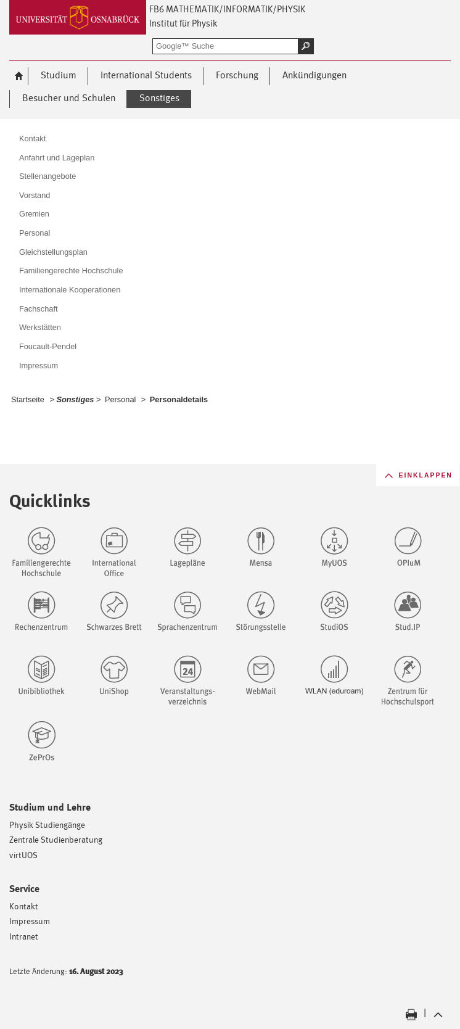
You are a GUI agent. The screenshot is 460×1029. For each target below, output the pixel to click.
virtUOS (23, 854)
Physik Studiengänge (47, 824)
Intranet (23, 936)
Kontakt (23, 906)
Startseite (27, 399)
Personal (120, 399)
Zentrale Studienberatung (55, 839)
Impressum (29, 920)
